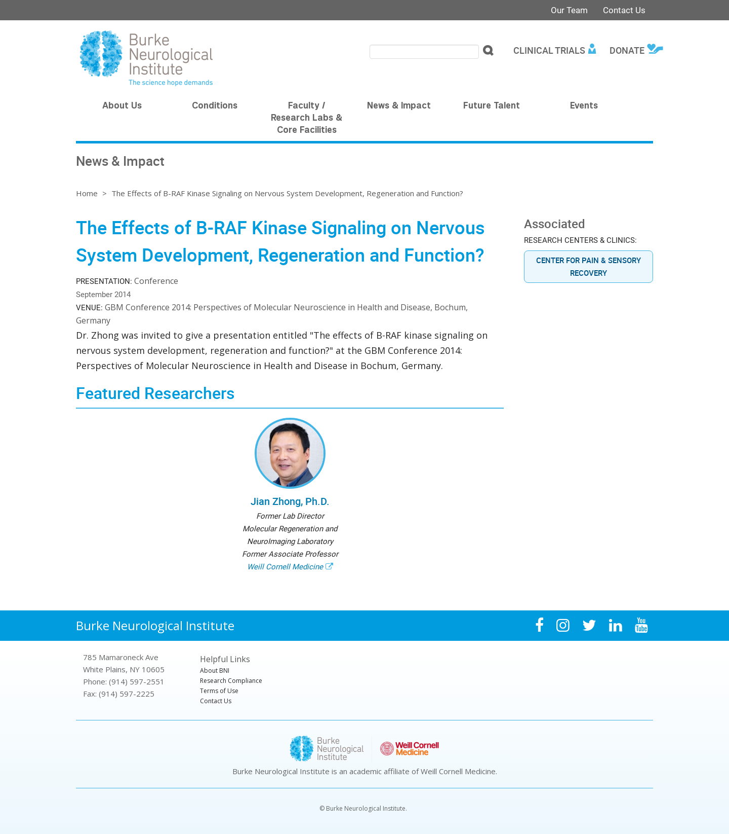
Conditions (214, 106)
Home (87, 193)
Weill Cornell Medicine (285, 566)
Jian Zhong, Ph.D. (290, 501)
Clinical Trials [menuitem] (549, 50)
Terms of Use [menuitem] (219, 690)
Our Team (569, 10)
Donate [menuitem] (627, 50)
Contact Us (624, 10)
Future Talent (491, 106)
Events (584, 106)
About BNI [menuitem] (214, 670)
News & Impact (399, 106)
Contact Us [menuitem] (215, 701)
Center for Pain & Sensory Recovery (588, 266)
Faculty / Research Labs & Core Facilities (306, 118)
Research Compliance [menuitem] (231, 680)
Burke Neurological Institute (155, 625)
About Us (122, 106)
